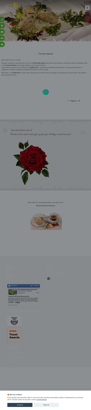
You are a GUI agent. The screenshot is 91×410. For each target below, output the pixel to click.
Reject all (46, 405)
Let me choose (42, 400)
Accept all (20, 405)
